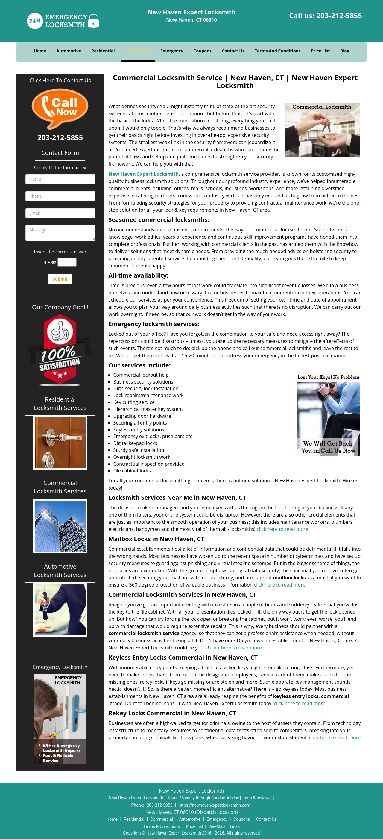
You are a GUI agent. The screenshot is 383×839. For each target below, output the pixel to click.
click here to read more (282, 529)
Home (40, 51)
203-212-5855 (339, 15)
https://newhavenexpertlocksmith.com (214, 805)
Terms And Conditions (278, 51)
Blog (344, 51)
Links (235, 826)
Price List (320, 51)
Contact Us (233, 51)
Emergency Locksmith (60, 666)
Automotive (69, 51)
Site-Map (216, 826)
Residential (103, 51)
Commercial (137, 51)
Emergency (171, 51)
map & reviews (258, 798)
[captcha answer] (67, 262)
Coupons (203, 51)
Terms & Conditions (161, 826)
